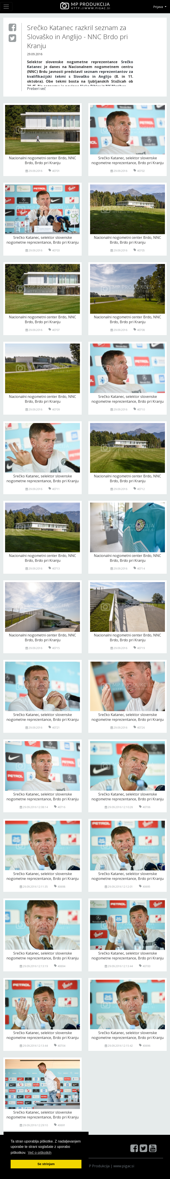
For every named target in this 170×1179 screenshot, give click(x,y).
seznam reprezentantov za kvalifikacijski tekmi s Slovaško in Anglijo (80, 74)
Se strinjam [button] (46, 1164)
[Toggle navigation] (6, 6)
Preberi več (36, 88)
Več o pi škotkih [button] (40, 1152)
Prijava (158, 7)
